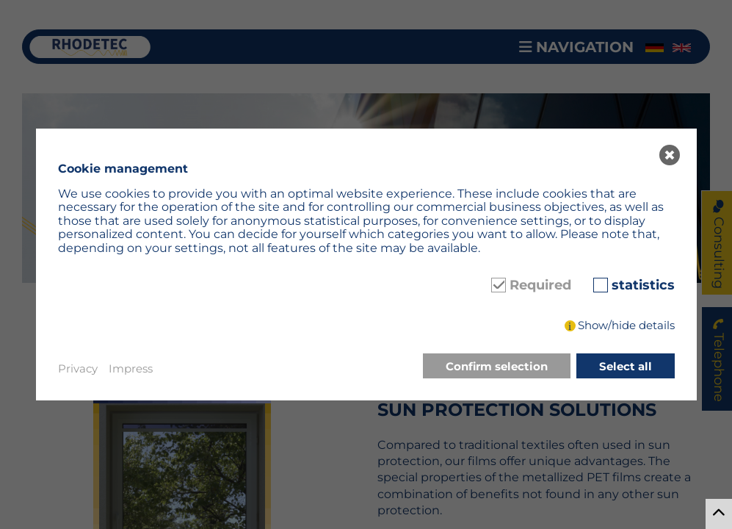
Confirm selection (497, 366)
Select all (625, 366)
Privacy (78, 368)
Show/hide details (626, 325)
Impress (131, 368)
